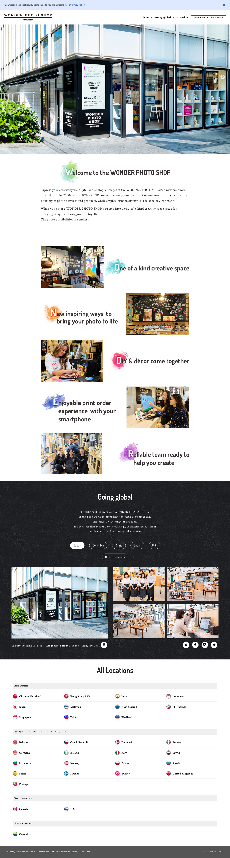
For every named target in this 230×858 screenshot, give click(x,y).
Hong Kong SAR (80, 696)
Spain (137, 545)
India (124, 696)
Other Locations (115, 557)
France (176, 742)
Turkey (125, 773)
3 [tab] (115, 150)
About (145, 17)
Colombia (98, 545)
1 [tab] (105, 150)
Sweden (74, 773)
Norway (75, 763)
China (118, 545)
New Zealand (129, 707)
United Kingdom (182, 773)
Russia (176, 763)
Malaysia (75, 707)
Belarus (23, 742)
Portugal (24, 784)
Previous (7, 77)
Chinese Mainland (30, 696)
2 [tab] (110, 150)
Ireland (74, 753)
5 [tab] (124, 150)
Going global (163, 17)
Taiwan (74, 717)
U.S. (154, 545)
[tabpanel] (115, 77)
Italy (124, 753)
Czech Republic (79, 742)
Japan (77, 545)
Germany (24, 753)
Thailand (126, 717)
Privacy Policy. (78, 5)
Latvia (176, 753)
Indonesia (178, 696)
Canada (23, 809)
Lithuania (25, 763)
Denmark (126, 742)
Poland (125, 763)
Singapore (25, 717)
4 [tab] (119, 150)
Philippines (179, 707)
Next (222, 77)
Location (182, 17)
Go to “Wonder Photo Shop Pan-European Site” (48, 732)
